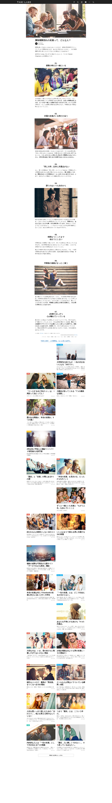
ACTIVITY (29, 431)
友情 (65, 337)
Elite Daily (41, 333)
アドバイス (44, 337)
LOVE (28, 374)
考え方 (49, 337)
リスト (59, 337)
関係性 (52, 337)
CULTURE (59, 488)
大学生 (72, 337)
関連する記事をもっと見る (55, 755)
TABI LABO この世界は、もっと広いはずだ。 (56, 341)
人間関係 (68, 337)
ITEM (28, 725)
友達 (55, 337)
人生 (75, 337)
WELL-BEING (59, 345)
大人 (62, 337)
